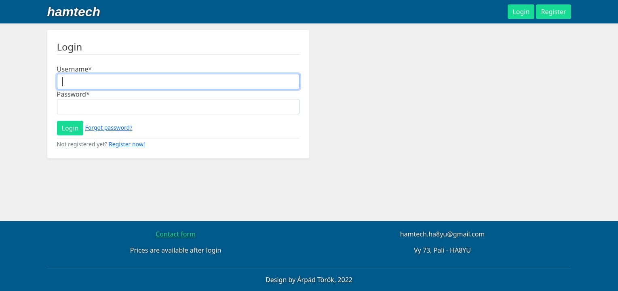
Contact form (176, 234)
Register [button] (553, 11)
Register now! (127, 144)
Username (74, 69)
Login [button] (521, 11)
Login (70, 128)
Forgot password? (109, 127)
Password (73, 94)
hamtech (74, 11)
